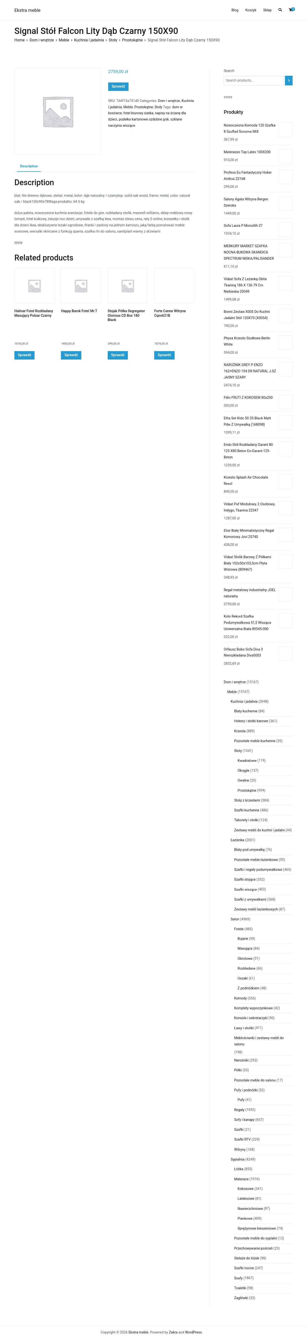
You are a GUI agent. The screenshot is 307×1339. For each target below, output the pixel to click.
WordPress (193, 1332)
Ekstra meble (27, 10)
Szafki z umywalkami (250, 899)
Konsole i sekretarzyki (250, 1018)
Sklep (267, 10)
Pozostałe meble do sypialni (255, 1238)
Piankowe (245, 1219)
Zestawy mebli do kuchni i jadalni (259, 830)
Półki (238, 1070)
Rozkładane (247, 968)
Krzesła (240, 731)
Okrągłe (243, 771)
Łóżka (238, 1169)
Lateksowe (246, 1199)
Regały (239, 1110)
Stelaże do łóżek (246, 1258)
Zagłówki (241, 1298)
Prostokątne (132, 40)
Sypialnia (238, 1159)
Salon (235, 919)
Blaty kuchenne (245, 711)
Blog (234, 10)
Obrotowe (245, 959)
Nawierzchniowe (250, 1209)
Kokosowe (246, 1189)
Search (229, 71)
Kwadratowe (247, 761)
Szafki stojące (245, 880)
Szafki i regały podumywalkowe (258, 870)
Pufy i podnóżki (246, 1090)
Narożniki (241, 1060)
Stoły (113, 40)
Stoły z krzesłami (247, 800)
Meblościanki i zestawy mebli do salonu (259, 1041)
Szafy (238, 1278)
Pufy (241, 1100)
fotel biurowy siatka (139, 113)
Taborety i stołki (246, 820)
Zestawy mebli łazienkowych (256, 909)
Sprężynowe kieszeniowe (257, 1228)
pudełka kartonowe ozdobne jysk (144, 119)
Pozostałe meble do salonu (255, 1080)
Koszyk (250, 10)
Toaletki (240, 1288)
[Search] (289, 80)
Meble (64, 40)
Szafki (238, 1130)
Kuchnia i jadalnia (89, 40)
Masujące (245, 949)
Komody (240, 998)
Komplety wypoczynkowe (253, 1008)
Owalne (243, 780)
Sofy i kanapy (244, 1120)
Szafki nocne (244, 1268)
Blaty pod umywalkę (249, 850)
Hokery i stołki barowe (251, 721)
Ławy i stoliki (244, 1028)
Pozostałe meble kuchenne (254, 741)
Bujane (243, 939)
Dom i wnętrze (42, 40)
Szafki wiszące (245, 890)
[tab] (29, 167)
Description (29, 166)
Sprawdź (118, 86)
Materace (241, 1179)
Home (19, 40)
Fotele (238, 929)
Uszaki (243, 978)
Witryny (240, 1150)
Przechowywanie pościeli (253, 1248)
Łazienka (237, 840)
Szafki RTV (242, 1139)
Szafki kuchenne (246, 810)
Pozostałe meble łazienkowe (256, 860)
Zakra (173, 1332)
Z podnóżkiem (249, 988)
